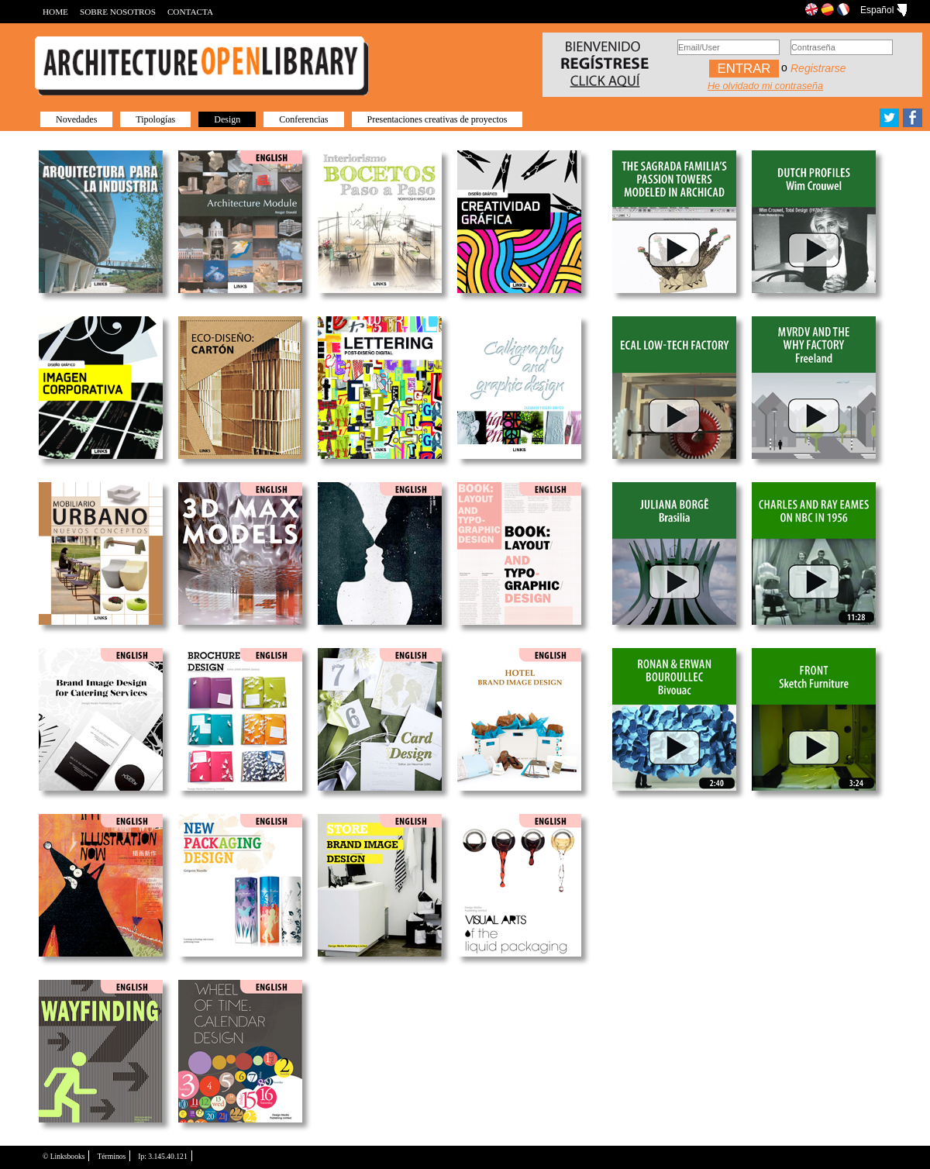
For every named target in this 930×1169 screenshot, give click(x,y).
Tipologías (155, 119)
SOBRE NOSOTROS (118, 11)
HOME (55, 11)
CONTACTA (190, 11)
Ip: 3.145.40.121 (162, 1156)
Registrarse (818, 68)
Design (227, 119)
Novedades (76, 119)
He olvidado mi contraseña (765, 86)
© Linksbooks (63, 1156)
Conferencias (303, 119)
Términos (111, 1156)
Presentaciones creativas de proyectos (437, 119)
